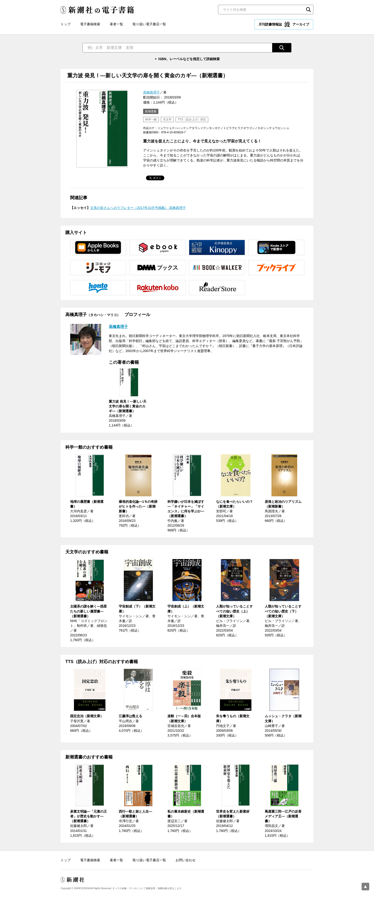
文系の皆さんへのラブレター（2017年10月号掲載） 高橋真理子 (138, 208)
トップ (66, 24)
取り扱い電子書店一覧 (149, 24)
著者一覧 (116, 24)
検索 (308, 9)
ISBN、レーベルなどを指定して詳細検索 (189, 59)
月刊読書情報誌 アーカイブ (284, 24)
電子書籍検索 (90, 24)
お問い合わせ (186, 860)
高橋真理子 (151, 92)
